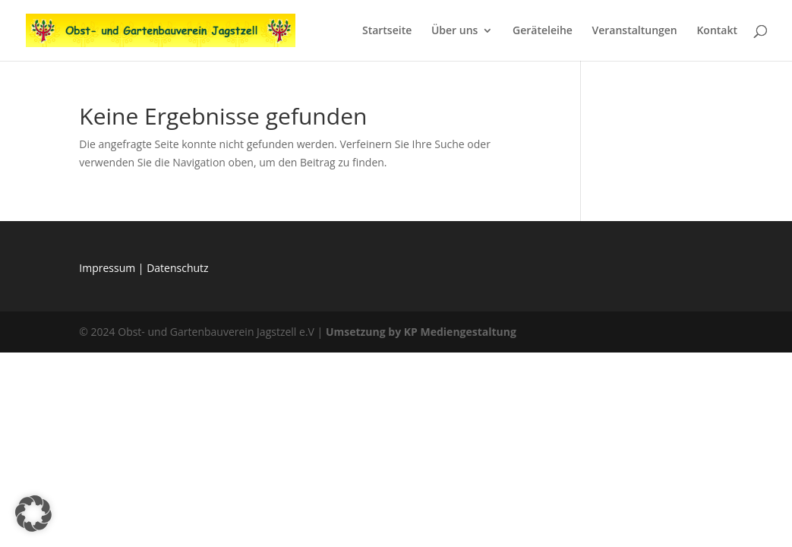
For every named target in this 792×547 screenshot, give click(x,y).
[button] (33, 513)
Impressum (108, 268)
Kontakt (716, 31)
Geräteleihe (543, 31)
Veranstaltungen (634, 31)
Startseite (387, 31)
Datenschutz (177, 268)
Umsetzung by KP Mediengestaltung (421, 331)
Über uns (454, 31)
